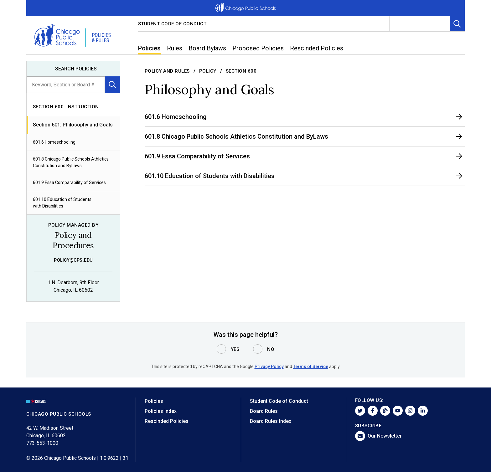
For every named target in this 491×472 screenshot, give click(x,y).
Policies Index (161, 411)
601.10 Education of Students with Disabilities (62, 202)
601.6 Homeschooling (54, 142)
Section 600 (241, 71)
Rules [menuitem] (174, 48)
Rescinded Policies (167, 421)
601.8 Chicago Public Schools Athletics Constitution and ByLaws (71, 162)
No (270, 349)
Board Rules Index (270, 421)
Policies (154, 401)
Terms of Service (310, 366)
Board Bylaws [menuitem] (207, 48)
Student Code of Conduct (172, 24)
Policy (207, 71)
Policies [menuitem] (149, 48)
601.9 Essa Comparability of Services (69, 182)
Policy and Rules (167, 71)
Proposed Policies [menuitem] (258, 48)
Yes (235, 349)
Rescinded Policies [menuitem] (316, 48)
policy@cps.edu (73, 260)
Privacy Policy (269, 366)
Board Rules (264, 411)
